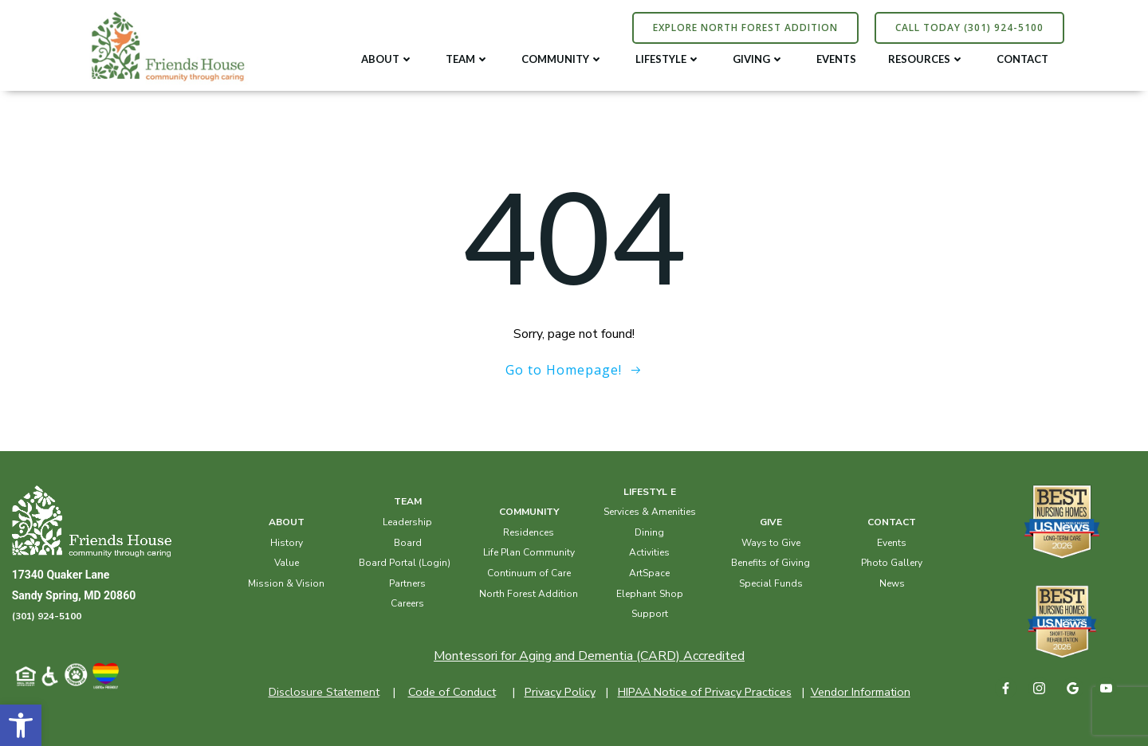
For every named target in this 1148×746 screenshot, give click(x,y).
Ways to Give (770, 541)
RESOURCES (927, 58)
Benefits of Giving (770, 562)
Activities (649, 551)
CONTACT (1023, 58)
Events (891, 541)
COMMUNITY (563, 58)
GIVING (759, 58)
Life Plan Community (529, 551)
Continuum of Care (529, 572)
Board (408, 541)
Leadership (408, 521)
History (286, 541)
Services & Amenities (649, 511)
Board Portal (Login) (404, 562)
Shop (671, 592)
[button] (20, 725)
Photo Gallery (891, 562)
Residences (528, 531)
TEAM (468, 58)
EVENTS (837, 58)
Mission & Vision (287, 582)
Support (649, 613)
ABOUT (388, 58)
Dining (649, 531)
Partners (408, 582)
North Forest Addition (528, 592)
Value (286, 562)
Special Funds (770, 582)
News (891, 582)
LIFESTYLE (669, 58)
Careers (408, 602)
